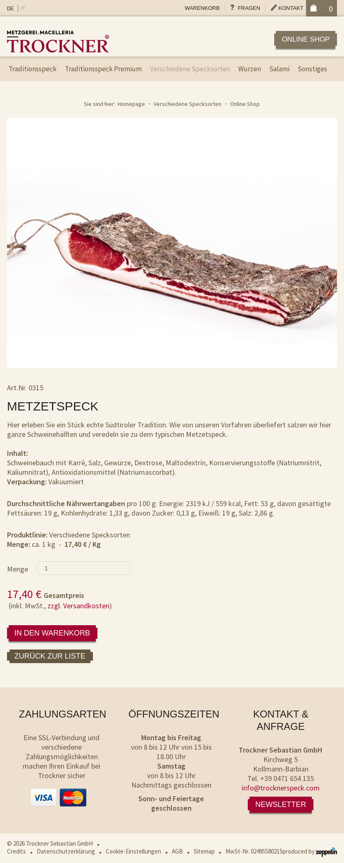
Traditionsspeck (33, 68)
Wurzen (249, 68)
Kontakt (290, 8)
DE (10, 9)
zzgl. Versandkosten (78, 605)
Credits (16, 851)
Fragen (249, 8)
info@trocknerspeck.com (281, 788)
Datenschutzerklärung (66, 851)
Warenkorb (202, 8)
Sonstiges (312, 68)
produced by (309, 851)
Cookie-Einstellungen (133, 851)
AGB (177, 851)
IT (23, 9)
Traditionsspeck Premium (103, 68)
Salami (279, 68)
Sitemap (204, 851)
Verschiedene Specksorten (190, 68)
